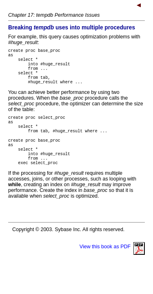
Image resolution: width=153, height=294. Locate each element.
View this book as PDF (112, 269)
